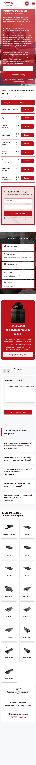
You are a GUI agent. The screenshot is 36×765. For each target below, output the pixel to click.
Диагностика (6, 109)
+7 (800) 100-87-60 (18, 717)
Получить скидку (18, 355)
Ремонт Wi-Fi (6, 135)
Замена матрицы (5, 126)
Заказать (27, 109)
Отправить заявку (18, 75)
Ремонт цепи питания (6, 169)
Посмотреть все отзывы (18, 412)
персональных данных (19, 81)
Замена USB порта (6, 144)
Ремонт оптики (4, 152)
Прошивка (5, 118)
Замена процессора (6, 161)
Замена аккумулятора (6, 178)
